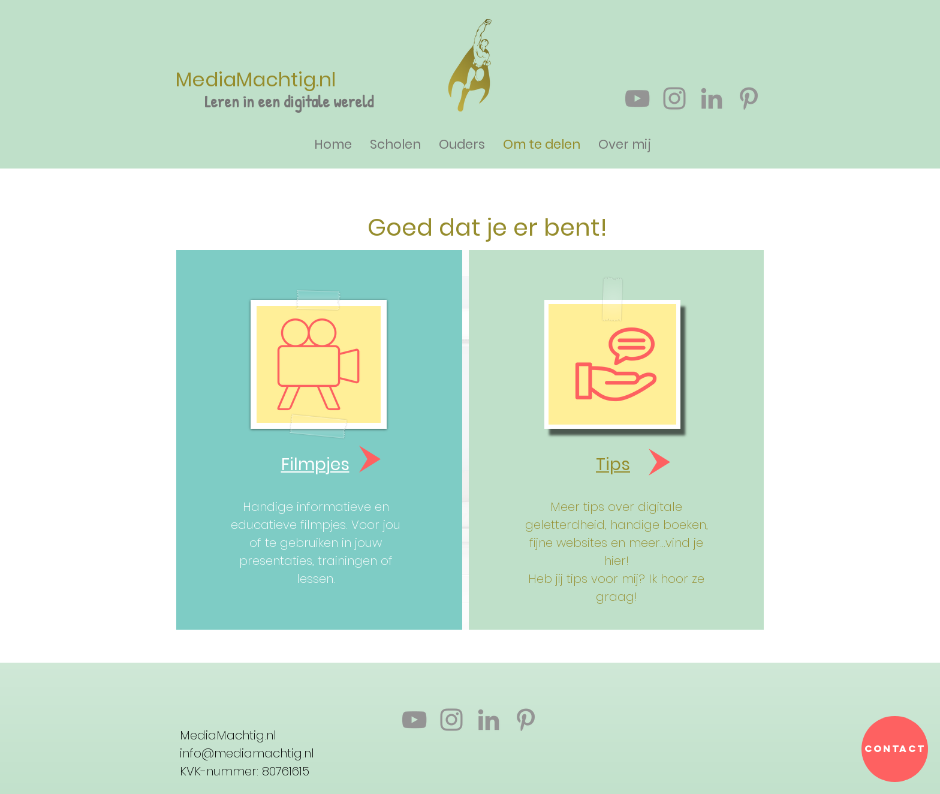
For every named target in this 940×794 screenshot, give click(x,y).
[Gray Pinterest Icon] (749, 98)
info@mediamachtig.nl (247, 753)
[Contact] (894, 749)
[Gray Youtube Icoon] (637, 98)
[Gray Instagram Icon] (674, 98)
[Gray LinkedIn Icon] (712, 98)
